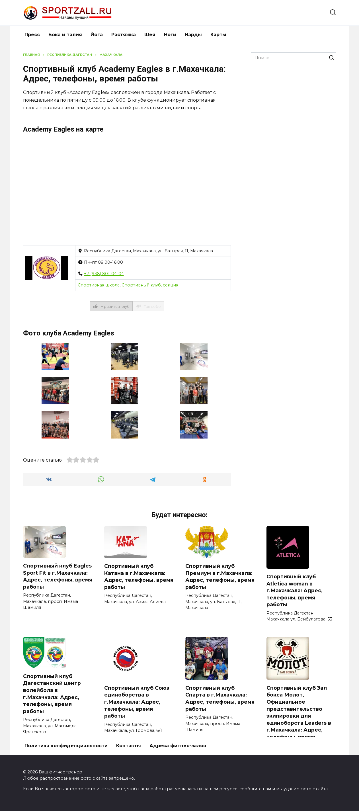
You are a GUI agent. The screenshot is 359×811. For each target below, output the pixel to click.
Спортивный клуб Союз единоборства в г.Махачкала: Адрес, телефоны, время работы (136, 702)
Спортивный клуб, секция (150, 285)
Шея (149, 34)
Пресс (32, 34)
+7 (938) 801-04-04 (104, 273)
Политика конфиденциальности (66, 745)
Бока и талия (65, 34)
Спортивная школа (99, 285)
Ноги (170, 34)
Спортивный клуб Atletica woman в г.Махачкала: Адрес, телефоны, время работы (294, 591)
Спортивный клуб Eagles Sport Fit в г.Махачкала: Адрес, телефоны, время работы (57, 576)
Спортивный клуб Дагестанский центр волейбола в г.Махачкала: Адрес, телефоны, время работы (52, 693)
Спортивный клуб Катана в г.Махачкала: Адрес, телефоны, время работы (138, 576)
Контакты (128, 745)
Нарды (193, 34)
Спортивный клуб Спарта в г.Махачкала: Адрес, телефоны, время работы (220, 698)
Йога (97, 34)
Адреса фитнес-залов (177, 745)
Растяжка (123, 34)
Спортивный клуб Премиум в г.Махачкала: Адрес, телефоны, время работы (220, 576)
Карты (218, 34)
